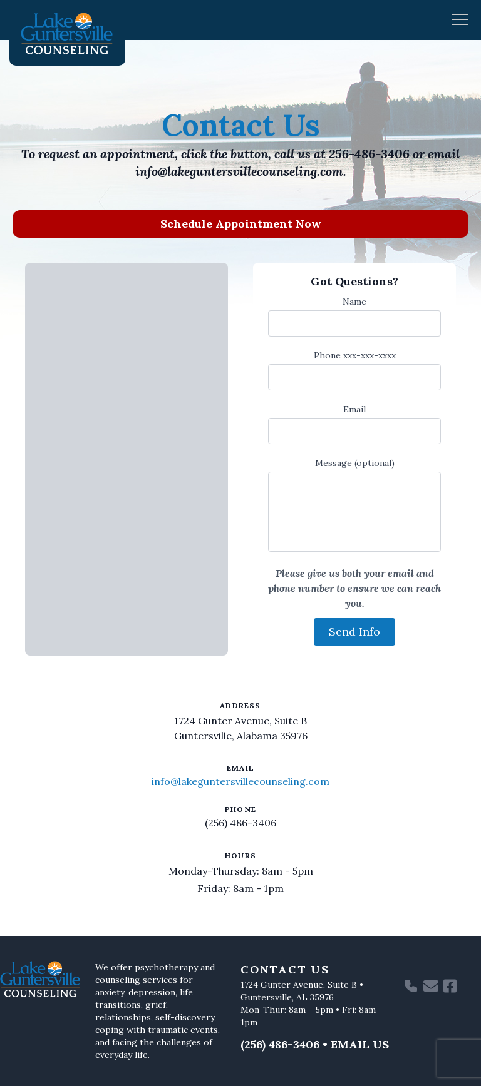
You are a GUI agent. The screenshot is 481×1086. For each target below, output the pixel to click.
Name (354, 301)
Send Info (354, 631)
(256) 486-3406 (240, 822)
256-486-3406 (369, 153)
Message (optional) (355, 463)
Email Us (360, 1044)
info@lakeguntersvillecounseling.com (239, 171)
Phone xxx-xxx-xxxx (355, 355)
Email (354, 409)
